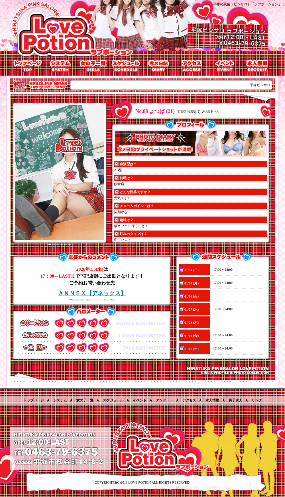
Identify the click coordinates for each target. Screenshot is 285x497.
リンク (257, 400)
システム (60, 66)
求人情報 (257, 66)
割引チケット (224, 66)
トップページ (27, 66)
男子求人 (235, 400)
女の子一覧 (93, 66)
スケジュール (113, 400)
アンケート (164, 400)
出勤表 (126, 66)
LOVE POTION (139, 482)
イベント (139, 400)
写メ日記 (158, 66)
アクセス (191, 66)
